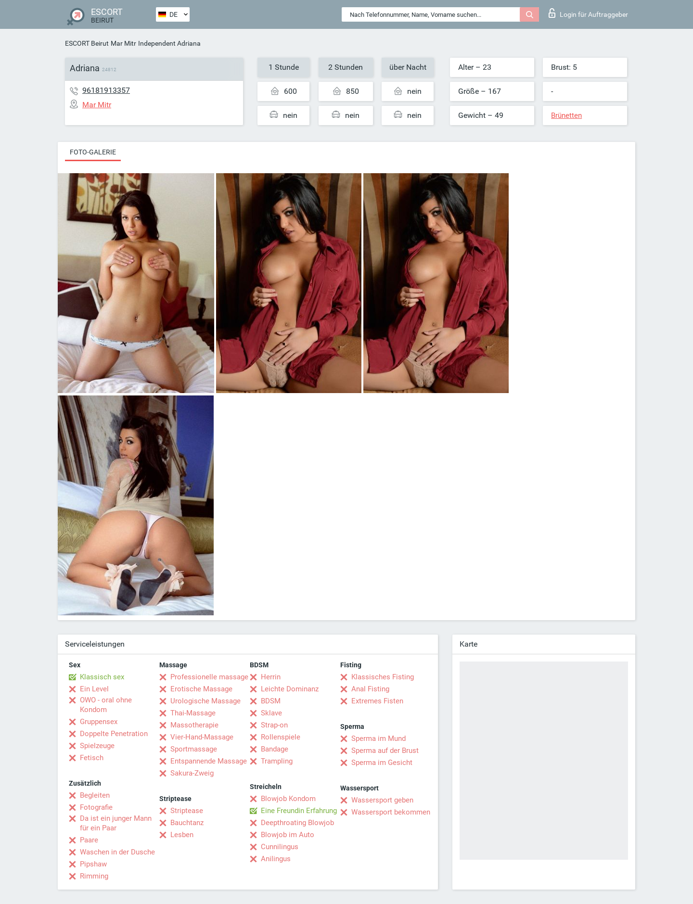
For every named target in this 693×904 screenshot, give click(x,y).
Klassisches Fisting (382, 677)
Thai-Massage (193, 713)
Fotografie (96, 807)
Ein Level (94, 689)
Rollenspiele (280, 737)
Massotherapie (194, 725)
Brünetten (566, 115)
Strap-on (274, 725)
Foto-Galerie (93, 152)
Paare (89, 840)
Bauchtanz (187, 822)
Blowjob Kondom (288, 798)
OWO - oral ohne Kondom (106, 705)
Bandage (274, 749)
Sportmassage (193, 749)
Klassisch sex (102, 677)
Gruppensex (98, 721)
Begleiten (95, 795)
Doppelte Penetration (114, 733)
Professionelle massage (209, 677)
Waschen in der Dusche (117, 852)
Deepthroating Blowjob (297, 822)
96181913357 (106, 90)
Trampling (277, 761)
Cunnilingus (279, 846)
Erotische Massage (201, 689)
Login (588, 13)
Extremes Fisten (377, 701)
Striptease (186, 810)
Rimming (94, 876)
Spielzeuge (97, 745)
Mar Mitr (123, 43)
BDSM (271, 701)
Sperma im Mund (378, 738)
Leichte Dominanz (290, 689)
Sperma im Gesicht (381, 762)
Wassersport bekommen (390, 812)
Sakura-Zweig (192, 773)
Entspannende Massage (208, 761)
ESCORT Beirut (87, 43)
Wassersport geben (382, 800)
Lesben (181, 834)
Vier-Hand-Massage (201, 737)
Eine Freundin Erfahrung (299, 810)
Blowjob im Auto (287, 834)
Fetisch (91, 757)
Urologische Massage (205, 701)
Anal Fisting (370, 689)
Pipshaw (93, 864)
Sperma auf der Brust (385, 750)
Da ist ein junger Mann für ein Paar (116, 823)
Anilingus (276, 858)
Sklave (271, 713)
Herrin (271, 677)
